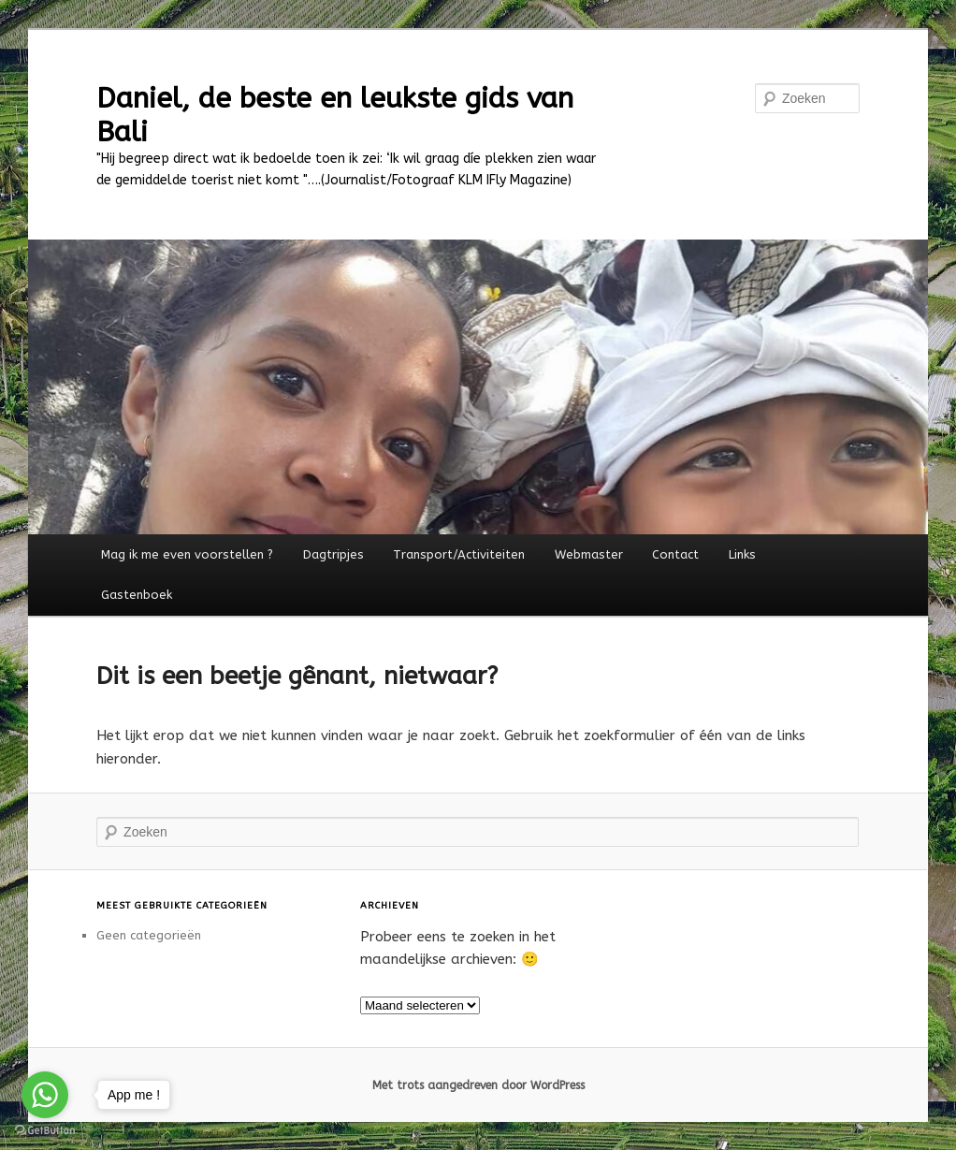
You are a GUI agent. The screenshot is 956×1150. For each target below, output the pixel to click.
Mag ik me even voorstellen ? (187, 554)
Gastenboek (136, 595)
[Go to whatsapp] (45, 1094)
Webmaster (589, 554)
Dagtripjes (333, 554)
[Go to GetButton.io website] (45, 1131)
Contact (675, 554)
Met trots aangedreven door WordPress (478, 1085)
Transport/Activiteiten (459, 554)
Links (742, 554)
